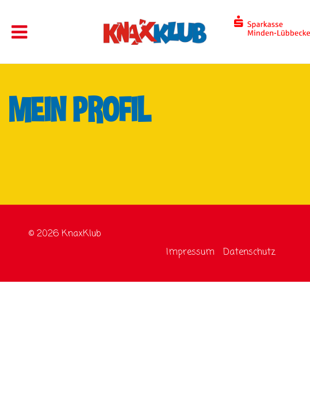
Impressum (190, 252)
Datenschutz (249, 252)
